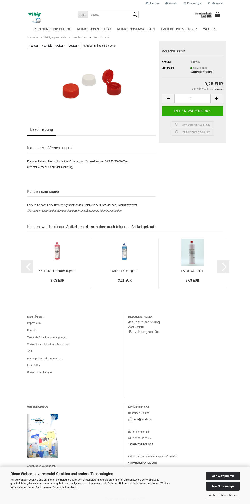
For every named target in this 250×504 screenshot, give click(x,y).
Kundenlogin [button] (193, 3)
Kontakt (171, 3)
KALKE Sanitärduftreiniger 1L (58, 271)
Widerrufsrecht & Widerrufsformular (48, 344)
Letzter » (74, 45)
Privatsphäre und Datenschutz (45, 358)
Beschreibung (41, 129)
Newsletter (33, 365)
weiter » (60, 45)
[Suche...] (83, 14)
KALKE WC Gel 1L (192, 271)
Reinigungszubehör (94, 29)
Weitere (210, 29)
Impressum (34, 323)
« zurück (47, 45)
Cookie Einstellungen (39, 372)
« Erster (33, 45)
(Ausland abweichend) (201, 72)
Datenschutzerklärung (65, 487)
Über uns (152, 3)
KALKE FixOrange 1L (124, 271)
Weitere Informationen (223, 495)
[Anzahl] (192, 98)
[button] (27, 266)
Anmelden (115, 210)
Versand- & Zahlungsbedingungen (47, 337)
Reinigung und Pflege (52, 29)
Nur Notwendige (223, 486)
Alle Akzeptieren (223, 476)
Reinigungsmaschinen (136, 29)
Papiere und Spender (179, 29)
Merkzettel (215, 3)
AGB (29, 351)
